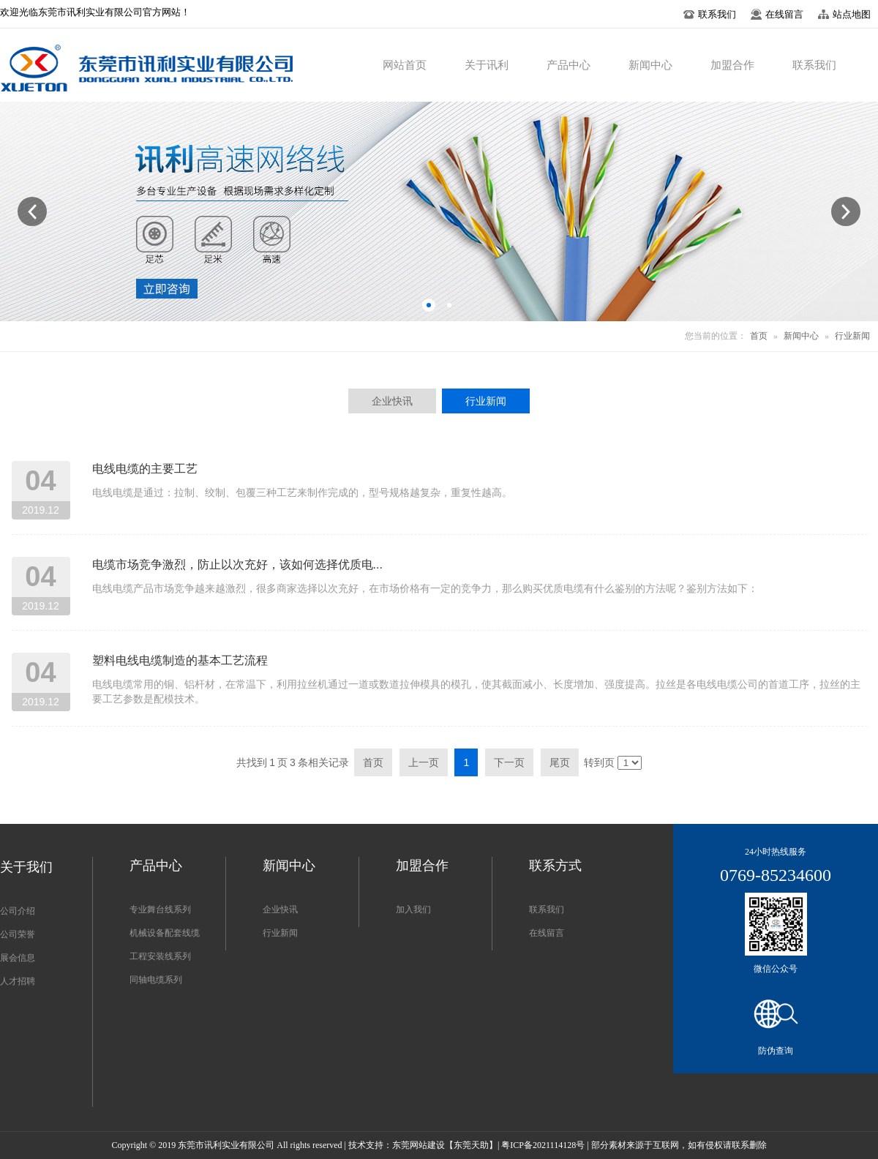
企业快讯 (280, 909)
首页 (759, 336)
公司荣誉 (17, 934)
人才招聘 (17, 981)
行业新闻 (852, 336)
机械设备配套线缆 (165, 933)
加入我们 (413, 909)
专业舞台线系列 (160, 909)
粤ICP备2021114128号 (543, 1145)
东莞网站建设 (418, 1145)
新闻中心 (801, 336)
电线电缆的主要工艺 (145, 468)
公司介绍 (17, 911)
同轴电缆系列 (156, 980)
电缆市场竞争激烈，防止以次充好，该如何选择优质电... (237, 564)
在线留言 (546, 933)
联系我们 (546, 909)
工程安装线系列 (160, 956)
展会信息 (17, 958)
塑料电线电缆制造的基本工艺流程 (180, 660)
